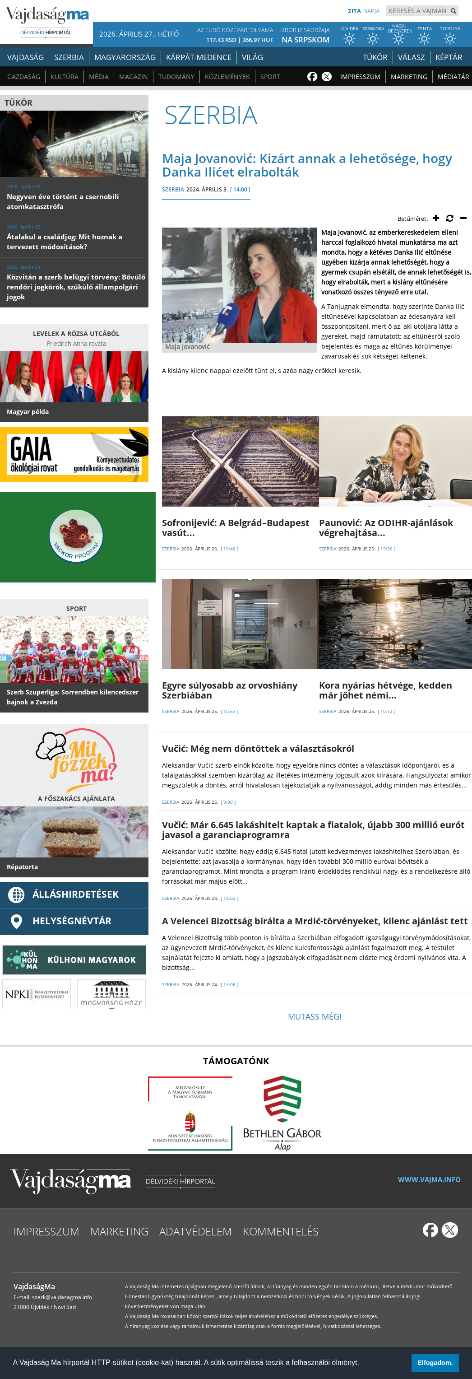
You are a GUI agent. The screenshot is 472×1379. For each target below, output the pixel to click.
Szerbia (69, 57)
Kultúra (65, 76)
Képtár (449, 57)
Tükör (375, 57)
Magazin (133, 76)
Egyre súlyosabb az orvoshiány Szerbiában (229, 690)
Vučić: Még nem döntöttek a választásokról (258, 748)
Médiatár (453, 76)
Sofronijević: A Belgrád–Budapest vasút (236, 528)
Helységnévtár (59, 920)
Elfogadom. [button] (435, 1362)
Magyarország (125, 57)
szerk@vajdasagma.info (62, 1297)
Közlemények (227, 76)
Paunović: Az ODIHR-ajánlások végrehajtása (386, 528)
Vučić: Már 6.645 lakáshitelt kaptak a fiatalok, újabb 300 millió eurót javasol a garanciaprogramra (313, 830)
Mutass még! (315, 1016)
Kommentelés (281, 1231)
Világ (252, 57)
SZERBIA (173, 189)
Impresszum (360, 76)
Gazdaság (23, 76)
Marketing (409, 76)
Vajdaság (25, 57)
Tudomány (176, 76)
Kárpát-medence (198, 57)
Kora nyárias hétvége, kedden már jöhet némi (385, 690)
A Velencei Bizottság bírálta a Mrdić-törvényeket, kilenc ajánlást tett (315, 921)
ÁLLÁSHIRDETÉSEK (63, 894)
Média (99, 76)
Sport (270, 76)
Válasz (411, 57)
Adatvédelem (195, 1231)
